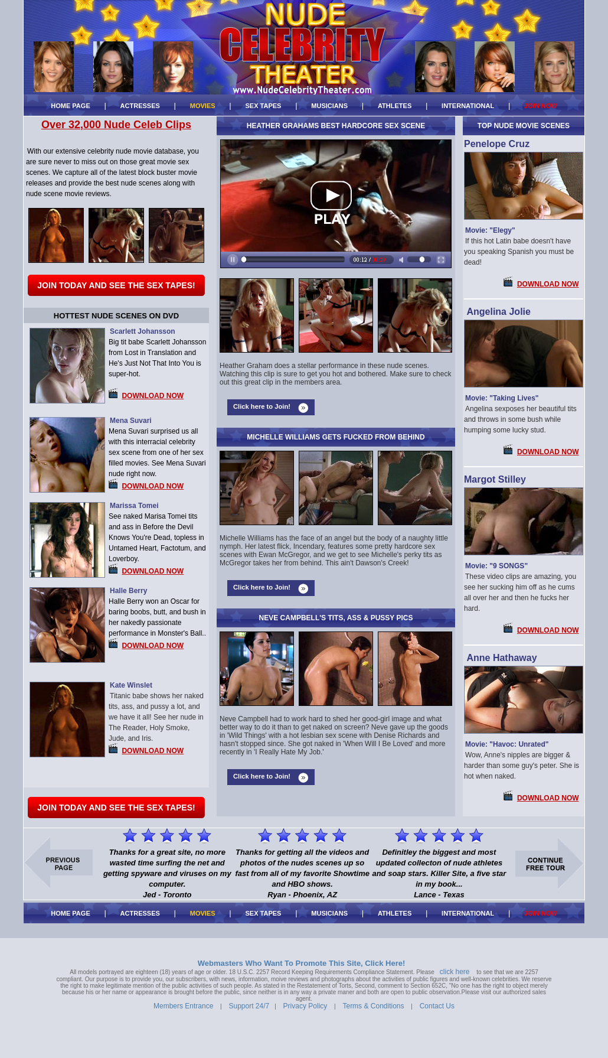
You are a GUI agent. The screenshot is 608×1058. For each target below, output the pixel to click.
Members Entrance (183, 1006)
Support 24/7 (249, 1006)
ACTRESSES (140, 105)
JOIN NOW (540, 105)
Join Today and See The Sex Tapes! (116, 285)
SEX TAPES (263, 105)
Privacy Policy (305, 1006)
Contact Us (437, 1006)
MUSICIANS (329, 105)
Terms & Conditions (373, 1006)
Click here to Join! (261, 406)
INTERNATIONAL (468, 105)
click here (455, 972)
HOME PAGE (70, 105)
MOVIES (202, 105)
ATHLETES (394, 105)
